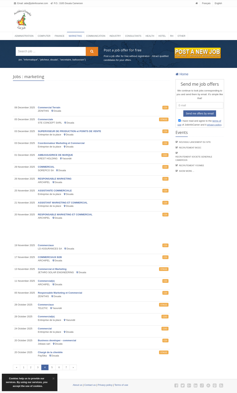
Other (181, 36)
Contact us (90, 385)
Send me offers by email (200, 113)
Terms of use (121, 385)
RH (171, 36)
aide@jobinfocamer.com (36, 3)
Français (206, 3)
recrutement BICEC (190, 148)
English (218, 3)
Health (150, 36)
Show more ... (186, 171)
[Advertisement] (128, 18)
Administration (24, 36)
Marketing (75, 36)
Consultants (133, 36)
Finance (59, 36)
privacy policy (214, 124)
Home (182, 74)
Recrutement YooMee (191, 165)
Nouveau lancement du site (195, 142)
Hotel (162, 36)
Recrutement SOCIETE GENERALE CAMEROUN (194, 158)
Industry (115, 36)
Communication (95, 36)
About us (77, 385)
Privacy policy (105, 385)
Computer (44, 36)
